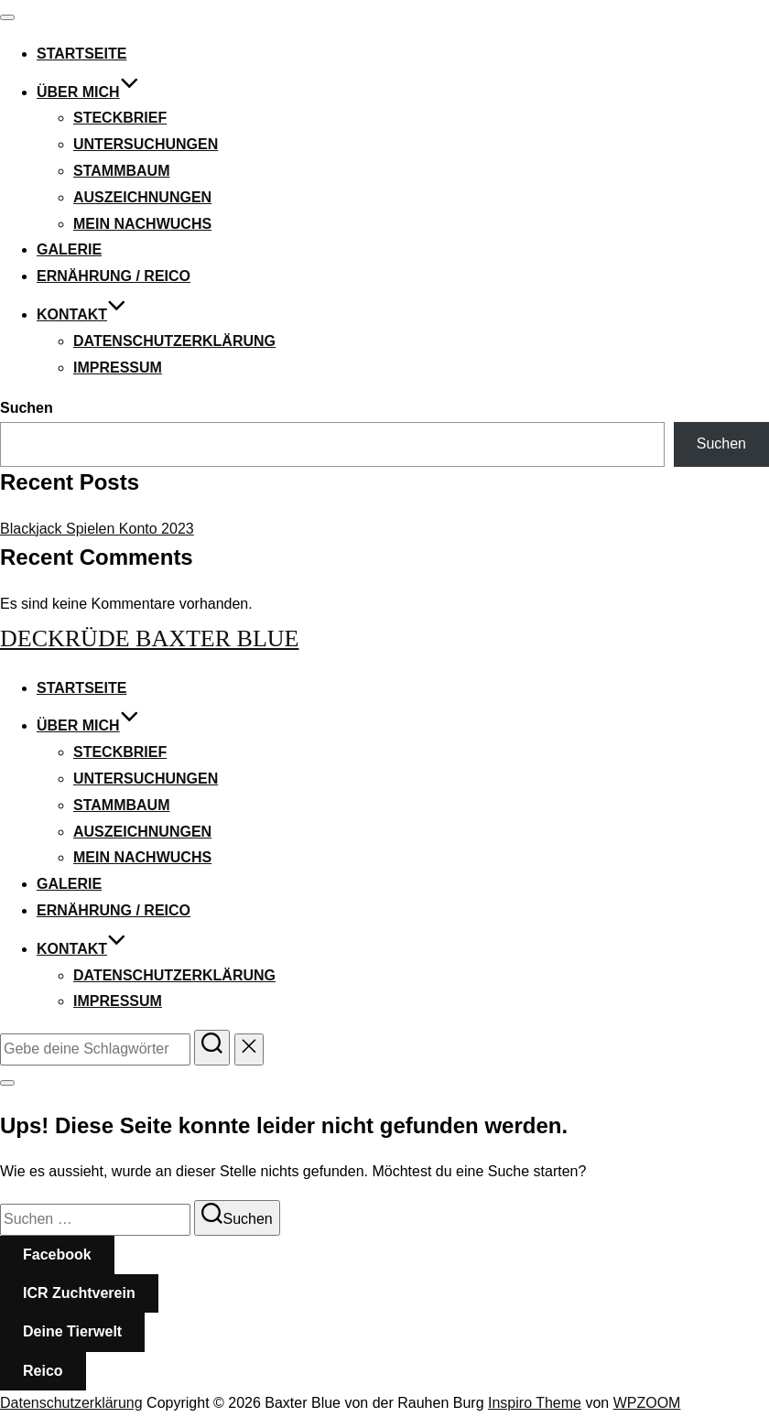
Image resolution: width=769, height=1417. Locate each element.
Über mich (88, 92)
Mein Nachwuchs (142, 224)
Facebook (57, 1254)
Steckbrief (120, 117)
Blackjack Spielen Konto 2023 (97, 528)
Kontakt (81, 314)
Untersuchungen (145, 144)
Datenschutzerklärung (174, 341)
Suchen (26, 408)
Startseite (81, 53)
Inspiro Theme (534, 1403)
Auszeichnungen (142, 197)
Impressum (117, 367)
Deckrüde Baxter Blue (149, 638)
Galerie (69, 249)
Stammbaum (121, 170)
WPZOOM (647, 1403)
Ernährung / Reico (113, 276)
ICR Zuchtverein (79, 1293)
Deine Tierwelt (72, 1331)
